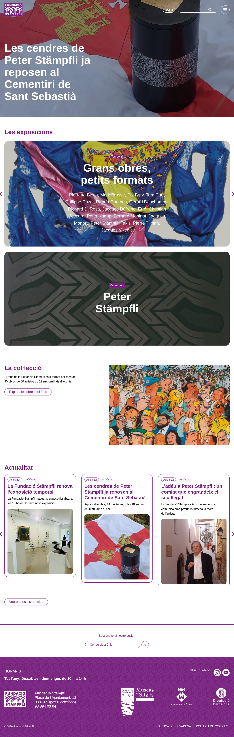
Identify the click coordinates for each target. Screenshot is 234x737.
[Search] (198, 10)
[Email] (112, 644)
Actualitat (15, 479)
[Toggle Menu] (225, 9)
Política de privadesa (173, 726)
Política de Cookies (212, 726)
